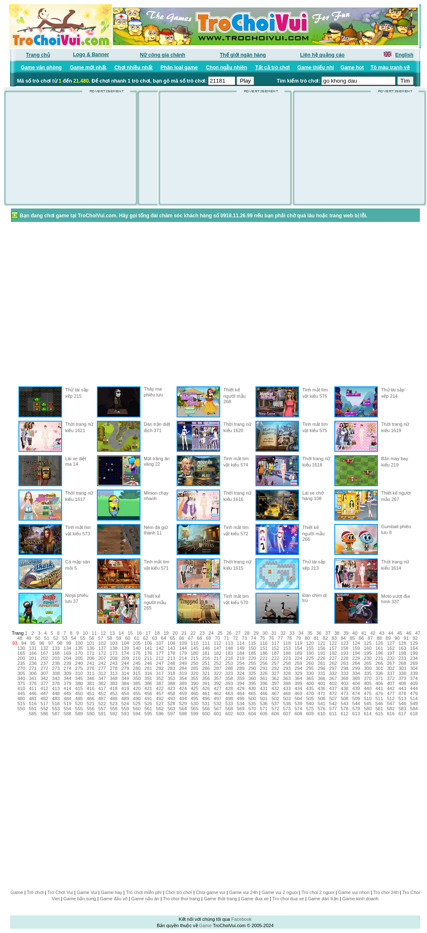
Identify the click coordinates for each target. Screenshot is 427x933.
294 (298, 668)
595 (148, 713)
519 (67, 703)
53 (64, 638)
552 (44, 708)
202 (44, 658)
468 (287, 693)
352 (160, 678)
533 (229, 703)
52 (55, 638)
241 (90, 663)
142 (160, 648)
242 (102, 663)
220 (252, 658)
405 (367, 683)
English (404, 55)
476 (379, 693)
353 (171, 678)
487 (102, 698)
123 (344, 643)
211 (148, 658)
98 (59, 643)
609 (310, 713)
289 (241, 668)
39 (345, 633)
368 (344, 678)
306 (32, 673)
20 (174, 633)
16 (139, 633)
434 (298, 688)
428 (229, 688)
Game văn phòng (41, 67)
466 (264, 693)
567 (217, 708)
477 (390, 693)
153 (287, 648)
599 (194, 713)
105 (137, 643)
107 (160, 643)
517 (44, 703)
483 (56, 698)
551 (32, 708)
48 (19, 638)
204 (67, 658)
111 (206, 643)
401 (321, 683)
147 (217, 648)
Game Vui (87, 892)
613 (356, 713)
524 (125, 703)
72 (235, 638)
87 (370, 638)
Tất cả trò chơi (272, 67)
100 (79, 643)
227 (333, 658)
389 (183, 683)
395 (252, 683)
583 (402, 708)
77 (280, 638)
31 (273, 633)
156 (321, 648)
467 (275, 693)
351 (148, 678)
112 (217, 643)
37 (328, 633)
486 (90, 698)
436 (321, 688)
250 (194, 663)
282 (160, 668)
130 (21, 648)
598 (183, 713)
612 (344, 713)
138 (113, 648)
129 (414, 643)
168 (56, 653)
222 (275, 658)
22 (192, 633)
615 (379, 713)
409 (414, 683)
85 (352, 638)
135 (79, 648)
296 (321, 668)
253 (229, 663)
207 (102, 658)
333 (344, 673)
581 (379, 708)
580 (367, 708)
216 (206, 658)
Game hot (352, 67)
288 (229, 668)
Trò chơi (35, 892)
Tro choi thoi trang (181, 898)
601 (217, 713)
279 (125, 668)
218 (229, 658)
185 (252, 653)
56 (91, 638)
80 (307, 638)
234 (414, 658)
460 (194, 693)
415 (79, 688)
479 (414, 693)
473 (344, 693)
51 (46, 638)
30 (265, 633)
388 (171, 683)
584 (414, 708)
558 (113, 708)
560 (137, 708)
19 (166, 633)
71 (226, 638)
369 (356, 678)
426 (206, 688)
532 (217, 703)
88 (379, 638)
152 (275, 648)
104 (125, 643)
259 (298, 663)
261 (321, 663)
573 (287, 708)
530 (194, 703)
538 (287, 703)
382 (102, 683)
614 (367, 713)
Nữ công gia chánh (162, 55)
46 (408, 633)
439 (356, 688)
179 (183, 653)
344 (67, 678)
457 (160, 693)
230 (367, 658)
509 (356, 698)
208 (113, 658)
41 (363, 633)
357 (217, 678)
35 (309, 633)
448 (56, 693)
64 (163, 638)
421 (148, 688)
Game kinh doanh (360, 898)
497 (217, 698)
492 (160, 698)
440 (367, 688)
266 (379, 663)
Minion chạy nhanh (156, 495)
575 (310, 708)
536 (264, 703)
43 (381, 633)
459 (183, 693)
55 (82, 638)
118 (287, 643)
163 (402, 648)
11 (94, 633)
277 (102, 668)
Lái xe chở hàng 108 (313, 495)
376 (32, 683)
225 (310, 658)
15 (130, 633)
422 (160, 688)
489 (125, 698)
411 (32, 688)
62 (145, 638)
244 (125, 663)
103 (113, 643)
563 (171, 708)
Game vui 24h (243, 892)
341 (32, 678)
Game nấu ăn (145, 898)
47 (417, 633)
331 (321, 673)
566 (206, 708)
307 (44, 673)
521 (90, 703)
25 (219, 633)
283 (171, 668)
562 (160, 708)
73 (244, 638)
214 (183, 658)
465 (252, 693)
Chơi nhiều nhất (134, 67)
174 (125, 653)
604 (252, 713)
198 (402, 653)
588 (67, 713)
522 (102, 703)
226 (321, 658)
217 (217, 658)
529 (183, 703)
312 (102, 673)
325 (252, 673)
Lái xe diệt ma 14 (75, 461)
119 (298, 643)
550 (21, 708)
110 (194, 643)
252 (217, 663)
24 (211, 633)
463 (229, 693)
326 (264, 673)
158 (344, 648)
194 (356, 653)
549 (414, 703)
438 (344, 688)
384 (125, 683)
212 (160, 658)
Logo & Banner (91, 54)
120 (310, 643)
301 (379, 668)
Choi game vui (210, 892)
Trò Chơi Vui (60, 892)
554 (67, 708)
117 (275, 643)
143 (171, 648)
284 (183, 668)
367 (333, 678)
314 (125, 673)
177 (160, 653)
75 (262, 638)
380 (79, 683)
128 (402, 643)
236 (32, 663)
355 (194, 678)
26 (229, 633)
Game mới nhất (88, 67)
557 (102, 708)
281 (148, 668)
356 (206, 678)
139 (125, 648)
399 (298, 683)
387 (160, 683)
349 (125, 678)
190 (310, 653)
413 (56, 688)
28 (247, 633)
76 (271, 638)
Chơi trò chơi (178, 892)
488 (113, 698)
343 (56, 678)
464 (241, 693)
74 (253, 638)
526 (148, 703)
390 (194, 683)
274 (67, 668)
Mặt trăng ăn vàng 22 (157, 461)
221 (264, 658)
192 (333, 653)
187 (275, 653)
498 (229, 698)
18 (157, 633)
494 (183, 698)
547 (390, 703)
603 (241, 713)
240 (79, 663)
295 (310, 668)
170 (79, 653)
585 (32, 713)
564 (183, 708)
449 (67, 693)
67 (190, 638)
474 (356, 693)
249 (183, 663)
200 (21, 658)
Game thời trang (220, 898)
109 (183, 643)
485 (79, 698)
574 (298, 708)
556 (90, 708)
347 (102, 678)
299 (356, 668)
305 (21, 673)
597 (171, 713)
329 (298, 673)
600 (206, 713)
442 (390, 688)
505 (310, 698)
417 (102, 688)
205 (79, 658)
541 (321, 703)
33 (291, 633)
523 (113, 703)
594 (137, 713)
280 (137, 668)
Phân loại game (179, 67)
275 (79, 668)
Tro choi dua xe (288, 898)
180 (194, 653)
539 (298, 703)
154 (298, 648)
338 (402, 673)
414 (67, 688)
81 (316, 638)
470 (310, 693)
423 (171, 688)
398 (287, 683)
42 (372, 633)
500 (252, 698)
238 (56, 663)
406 (379, 683)
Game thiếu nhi (315, 67)
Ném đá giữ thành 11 (156, 530)
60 (127, 638)
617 (402, 713)
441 (379, 688)
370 (367, 678)
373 (402, 678)
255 (252, 663)
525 (137, 703)
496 (206, 698)
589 (79, 713)
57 (100, 638)
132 (44, 648)
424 (183, 688)
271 (32, 668)
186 (264, 653)
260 (310, 663)
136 (90, 648)
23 (202, 633)
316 (148, 673)
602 (229, 713)
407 (390, 683)
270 (21, 668)
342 (44, 678)
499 (241, 698)
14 (121, 633)
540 (310, 703)
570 (252, 708)
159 (356, 648)
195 (367, 653)
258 (287, 663)
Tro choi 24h (386, 892)
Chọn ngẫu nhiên (226, 67)
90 (397, 638)
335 (367, 673)
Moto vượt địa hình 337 (395, 599)
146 (206, 648)
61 (136, 638)
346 (90, 678)
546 (379, 703)
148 (229, 648)
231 (379, 658)
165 (21, 653)
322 (217, 673)
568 (229, 708)
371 (379, 678)
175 (137, 653)
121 (321, 643)
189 (298, 653)
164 (414, 648)
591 (102, 713)
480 (21, 698)
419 (125, 688)
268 (402, 663)
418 (113, 688)
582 (390, 708)
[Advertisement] (78, 151)
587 (56, 713)
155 (310, 648)
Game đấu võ (114, 898)
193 (344, 653)
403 (344, 683)
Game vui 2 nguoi (280, 892)
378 (56, 683)
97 (50, 643)
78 (289, 638)
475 (367, 693)
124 (356, 643)
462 (217, 693)
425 (194, 688)
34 (300, 633)
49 (28, 638)
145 (194, 648)
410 (21, 688)
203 (56, 658)
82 (325, 638)
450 (79, 693)
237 (44, 663)
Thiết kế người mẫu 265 (155, 602)
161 (379, 648)
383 (113, 683)
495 (194, 698)
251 (206, 663)
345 (79, 678)
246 (148, 663)
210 (137, 658)
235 (21, 663)
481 (32, 698)
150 (252, 648)
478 (402, 693)
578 (344, 708)
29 (255, 633)
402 (333, 683)
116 (264, 643)
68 (199, 638)
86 (361, 638)
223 (287, 658)
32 (282, 633)
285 (194, 668)
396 (264, 683)
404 (356, 683)
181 (206, 653)
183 (229, 653)
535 (252, 703)
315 (137, 673)
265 (367, 663)
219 (241, 658)
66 (181, 638)
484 (67, 698)
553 (56, 708)
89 (388, 638)
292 (275, 668)
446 (32, 693)
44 (390, 633)
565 (194, 708)
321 (206, 673)
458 (171, 693)
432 (275, 688)
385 (137, 683)
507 (333, 698)
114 (241, 643)
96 (41, 643)
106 (148, 643)
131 (32, 648)
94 (23, 643)
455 (137, 693)
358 (229, 678)
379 (67, 683)
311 (90, 673)
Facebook (241, 919)
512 (390, 698)
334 (356, 673)
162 (390, 648)
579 (356, 708)
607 (287, 713)
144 (183, 648)
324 (241, 673)
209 (125, 658)
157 (333, 648)
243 (113, 663)
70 (217, 638)
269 (414, 663)
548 (402, 703)
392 (217, 683)
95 (32, 643)
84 (343, 638)
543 (344, 703)
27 (237, 633)
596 (160, 713)
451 (90, 693)
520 (79, 703)
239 (67, 663)
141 (148, 648)
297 (333, 668)
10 (85, 633)
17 (148, 633)
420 (137, 688)
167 (44, 653)
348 (113, 678)
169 (67, 653)
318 (171, 673)
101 (90, 643)
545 (367, 703)
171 (90, 653)
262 (333, 663)
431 (264, 688)
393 (229, 683)
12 (103, 633)
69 (208, 638)
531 (206, 703)
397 (275, 683)
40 (354, 633)
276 (90, 668)
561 (148, 708)
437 (333, 688)
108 (171, 643)
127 (390, 643)
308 (56, 673)
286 (206, 668)
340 (21, 678)
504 (298, 698)
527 (160, 703)
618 (414, 713)
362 (275, 678)
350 (137, 678)
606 (275, 713)
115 (252, 643)
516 (32, 703)
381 (90, 683)
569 (241, 708)
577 (333, 708)
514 (414, 698)
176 (148, 653)
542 (333, 703)
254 (241, 663)
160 (367, 648)
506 (321, 698)
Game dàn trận (323, 898)
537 (275, 703)
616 (390, 713)
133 (56, 648)
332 (333, 673)
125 (367, 643)
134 (67, 648)
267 (390, 663)
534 (241, 703)
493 (171, 698)
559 (125, 708)
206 (90, 658)
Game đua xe (254, 898)
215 (194, 658)
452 (102, 693)
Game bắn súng (79, 898)
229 (356, 658)
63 (154, 638)
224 (298, 658)
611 (333, 713)
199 (414, 653)
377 (44, 683)
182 (217, 653)
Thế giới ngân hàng (243, 55)
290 (252, 668)
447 (44, 693)
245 (137, 663)
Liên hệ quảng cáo (322, 55)
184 (241, 653)
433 (287, 688)
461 (206, 693)
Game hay (111, 892)
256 (264, 663)
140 (137, 648)
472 (333, 693)
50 (37, 638)
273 (56, 668)
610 (321, 713)
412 (44, 688)
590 (90, 713)
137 (102, 648)
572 (275, 708)
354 (183, 678)
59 (118, 638)
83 (334, 638)
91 (406, 638)
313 (113, 673)
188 (287, 653)
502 (275, 698)
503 (287, 698)
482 (44, 698)
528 (171, 703)
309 (67, 673)
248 (171, 663)
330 (310, 673)
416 (90, 688)
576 (321, 708)
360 (252, 678)
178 (171, 653)
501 (264, 698)
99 (68, 643)
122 (333, 643)
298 (344, 668)
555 (79, 708)
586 (44, 713)
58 (109, 638)
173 (113, 653)
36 (318, 633)
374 (414, 678)
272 (44, 668)
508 (344, 698)
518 (56, 703)
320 (194, 673)
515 (21, 703)
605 (264, 713)
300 (367, 668)
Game (16, 892)
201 (32, 658)
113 (229, 643)
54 (73, 638)
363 (287, 678)
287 (217, 668)
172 (102, 653)
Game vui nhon (354, 892)
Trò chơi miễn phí (143, 892)
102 (102, 643)
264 (356, 663)
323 (229, 673)
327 (275, 673)
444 (414, 688)
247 (160, 663)
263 (344, 663)
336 (379, 673)
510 (367, 698)
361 (264, 678)
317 (160, 673)
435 (310, 688)
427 (217, 688)
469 (298, 693)
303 (402, 668)
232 (390, 658)
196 (379, 653)
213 (171, 658)
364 (298, 678)
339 (414, 673)
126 (379, 643)
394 (241, 683)
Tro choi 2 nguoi (318, 892)
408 (402, 683)
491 (148, 698)
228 (344, 658)
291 (264, 668)
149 (241, 648)
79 (298, 638)
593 (125, 713)
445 (21, 693)
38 (336, 633)
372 (390, 678)
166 (32, 653)
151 (264, 648)
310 (79, 673)
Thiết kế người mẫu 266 (313, 533)
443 (402, 688)
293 (287, 668)
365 (310, 678)
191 (321, 653)
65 (172, 638)
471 (321, 693)
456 (148, 693)
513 (402, 698)
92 (415, 638)
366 (321, 678)
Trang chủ (38, 55)
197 (390, 653)
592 (113, 713)
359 (241, 678)
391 (206, 683)
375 (21, 683)
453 (113, 693)
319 (183, 673)
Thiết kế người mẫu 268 (235, 395)
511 (379, 698)
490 (137, 698)
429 (241, 688)
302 (390, 668)
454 (125, 693)
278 (113, 668)
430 (252, 688)
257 (275, 663)
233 (402, 658)
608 (298, 713)
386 (148, 683)
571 (264, 708)
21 (184, 633)
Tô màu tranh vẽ (390, 67)
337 (390, 673)
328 (287, 673)
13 (112, 633)
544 (356, 703)
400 (310, 683)
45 (399, 633)
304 (414, 668)
